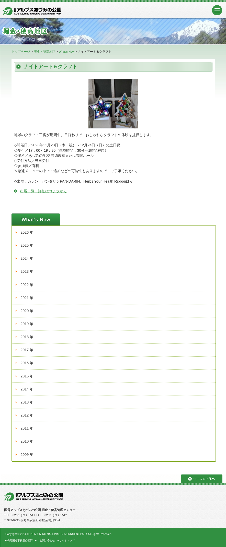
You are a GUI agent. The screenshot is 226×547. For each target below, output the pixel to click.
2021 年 (26, 298)
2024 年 (26, 258)
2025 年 (26, 245)
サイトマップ (67, 540)
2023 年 (26, 271)
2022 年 (26, 285)
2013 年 (26, 402)
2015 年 (26, 376)
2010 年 (26, 441)
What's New (66, 51)
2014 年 (26, 389)
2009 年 (26, 455)
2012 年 (26, 415)
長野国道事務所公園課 (20, 540)
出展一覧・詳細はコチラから (43, 191)
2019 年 (26, 324)
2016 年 (26, 363)
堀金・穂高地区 (44, 51)
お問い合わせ (47, 540)
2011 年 (26, 428)
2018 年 (26, 337)
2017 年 (26, 350)
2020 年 (26, 311)
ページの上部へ (201, 478)
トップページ (21, 51)
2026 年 (26, 232)
